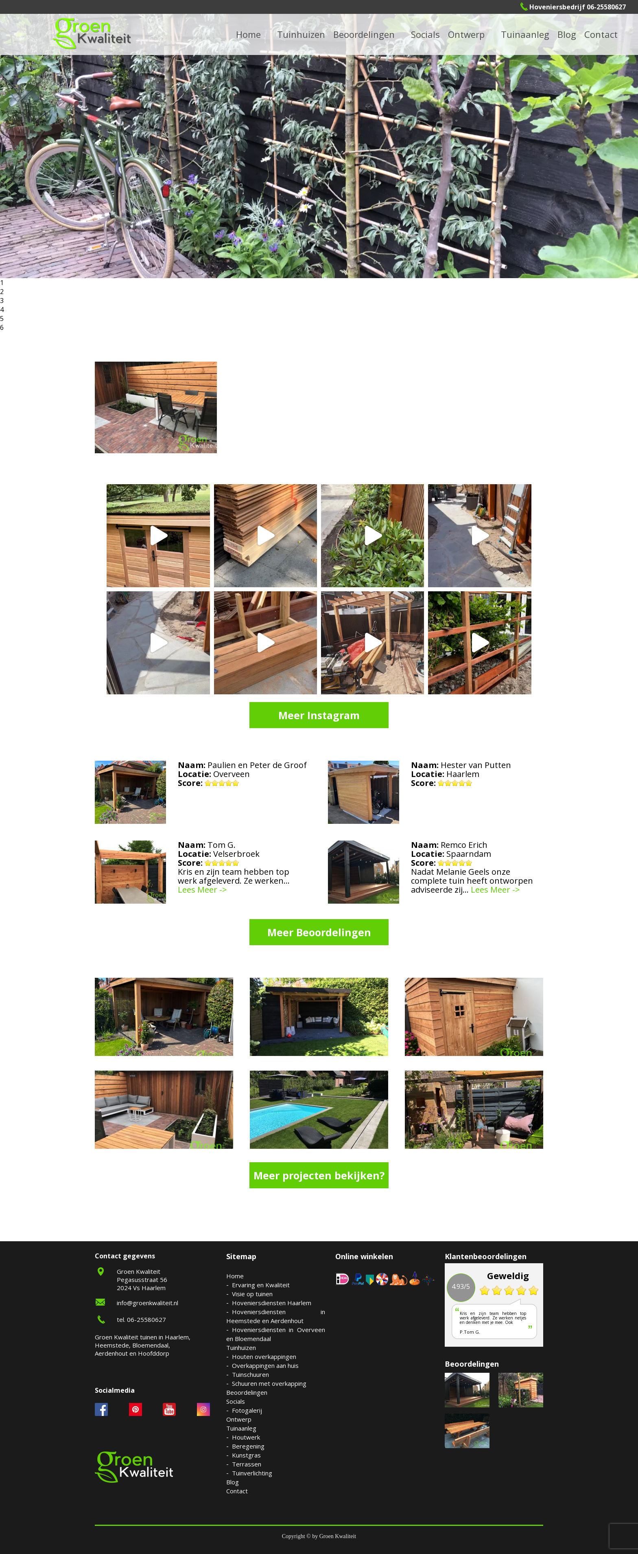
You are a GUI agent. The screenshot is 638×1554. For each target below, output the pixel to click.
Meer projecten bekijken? (319, 1175)
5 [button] (2, 318)
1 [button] (2, 282)
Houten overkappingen (264, 1356)
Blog (566, 34)
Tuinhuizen (241, 1347)
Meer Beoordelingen (319, 932)
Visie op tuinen (252, 1294)
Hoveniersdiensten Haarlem (271, 1303)
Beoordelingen (364, 34)
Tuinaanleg (241, 1428)
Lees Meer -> (202, 889)
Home (235, 1276)
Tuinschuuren (250, 1374)
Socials (235, 1401)
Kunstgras (246, 1455)
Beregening (248, 1446)
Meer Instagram (319, 715)
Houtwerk (246, 1437)
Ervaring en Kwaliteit (261, 1285)
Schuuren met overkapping (269, 1383)
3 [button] (2, 300)
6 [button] (2, 327)
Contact (601, 34)
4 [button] (2, 309)
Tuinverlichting (252, 1473)
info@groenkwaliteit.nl (147, 1303)
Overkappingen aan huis (265, 1365)
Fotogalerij (247, 1410)
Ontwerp (466, 34)
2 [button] (2, 291)
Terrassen (246, 1464)
